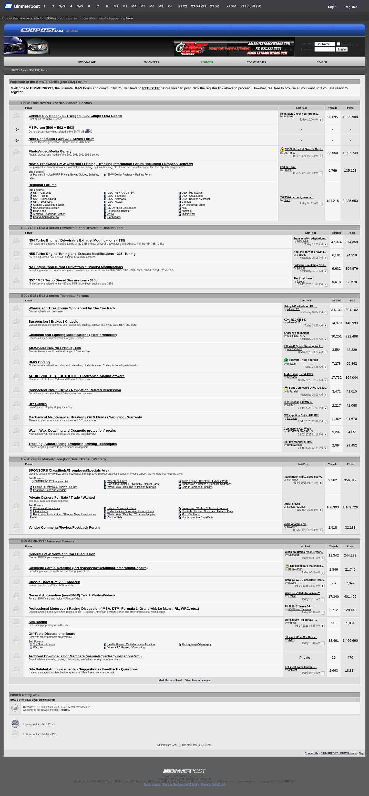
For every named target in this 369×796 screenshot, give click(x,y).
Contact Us (311, 753)
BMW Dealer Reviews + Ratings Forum (129, 174)
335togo (301, 254)
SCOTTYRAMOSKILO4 (300, 431)
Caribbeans (113, 217)
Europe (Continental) (119, 211)
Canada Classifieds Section (48, 204)
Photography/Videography (196, 644)
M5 (142, 6)
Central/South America (46, 217)
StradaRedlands (296, 506)
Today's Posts (256, 62)
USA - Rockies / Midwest (196, 199)
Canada (186, 201)
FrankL (292, 596)
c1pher (292, 622)
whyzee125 (293, 309)
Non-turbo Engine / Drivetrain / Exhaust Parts (133, 484)
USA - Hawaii (114, 201)
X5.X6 (214, 6)
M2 (116, 6)
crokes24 (292, 527)
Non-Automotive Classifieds (197, 517)
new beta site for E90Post (38, 18)
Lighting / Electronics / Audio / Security (55, 487)
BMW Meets (151, 62)
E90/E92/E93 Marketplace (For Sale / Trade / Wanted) (63, 459)
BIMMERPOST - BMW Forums (339, 753)
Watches (38, 647)
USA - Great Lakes (192, 195)
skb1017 (65, 709)
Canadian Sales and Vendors (49, 490)
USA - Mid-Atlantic (192, 192)
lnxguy (300, 281)
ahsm (287, 200)
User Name (307, 43)
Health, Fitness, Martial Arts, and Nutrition (131, 644)
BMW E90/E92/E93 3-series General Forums (56, 103)
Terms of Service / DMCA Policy (180, 784)
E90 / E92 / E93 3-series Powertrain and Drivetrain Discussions (72, 228)
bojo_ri (301, 268)
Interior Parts (40, 511)
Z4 (170, 6)
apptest (292, 670)
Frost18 (288, 170)
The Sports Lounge (44, 644)
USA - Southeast (116, 195)
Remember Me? (348, 44)
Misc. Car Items (190, 514)
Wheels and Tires (117, 481)
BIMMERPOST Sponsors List (51, 481)
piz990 (292, 582)
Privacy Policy (152, 784)
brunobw (292, 377)
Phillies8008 (295, 569)
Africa (110, 214)
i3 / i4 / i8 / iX (251, 6)
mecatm (291, 363)
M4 (133, 6)
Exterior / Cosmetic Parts (121, 508)
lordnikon (289, 116)
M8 (160, 6)
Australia (187, 211)
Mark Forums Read (170, 680)
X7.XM (231, 6)
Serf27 (291, 405)
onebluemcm (294, 349)
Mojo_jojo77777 (296, 335)
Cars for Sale (114, 517)
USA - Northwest (116, 199)
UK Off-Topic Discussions (121, 207)
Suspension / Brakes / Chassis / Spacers (205, 508)
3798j (291, 640)
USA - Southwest (43, 201)
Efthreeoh (293, 554)
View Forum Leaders (197, 680)
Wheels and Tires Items (46, 508)
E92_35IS (289, 152)
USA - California (42, 192)
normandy (292, 479)
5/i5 (80, 6)
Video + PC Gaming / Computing (126, 647)
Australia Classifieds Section (49, 214)
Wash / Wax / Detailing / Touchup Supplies (131, 514)
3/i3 (62, 6)
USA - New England (44, 199)
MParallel (292, 391)
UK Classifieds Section (46, 207)
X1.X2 (182, 6)
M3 (124, 6)
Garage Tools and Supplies (197, 487)
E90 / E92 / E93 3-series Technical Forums (55, 296)
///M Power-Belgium (299, 609)
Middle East (188, 214)
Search (322, 62)
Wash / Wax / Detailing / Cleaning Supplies (131, 487)
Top (361, 753)
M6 (151, 6)
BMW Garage (87, 62)
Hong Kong (39, 211)
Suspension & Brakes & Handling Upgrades (206, 484)
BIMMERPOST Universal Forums (47, 541)
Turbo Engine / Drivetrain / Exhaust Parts (205, 481)
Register (351, 7)
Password (306, 49)
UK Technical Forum (193, 204)
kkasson (292, 418)
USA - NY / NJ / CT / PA (121, 192)
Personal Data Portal (212, 784)
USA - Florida (40, 195)
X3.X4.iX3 (198, 6)
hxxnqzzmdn (294, 444)
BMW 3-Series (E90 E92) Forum (29, 70)
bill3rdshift (303, 241)
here (129, 18)
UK (109, 204)
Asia (184, 207)
